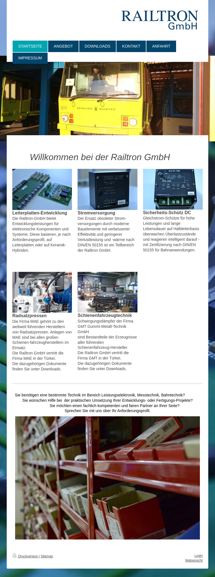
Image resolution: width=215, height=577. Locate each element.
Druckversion (25, 556)
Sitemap (47, 556)
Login (199, 556)
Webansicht (194, 560)
